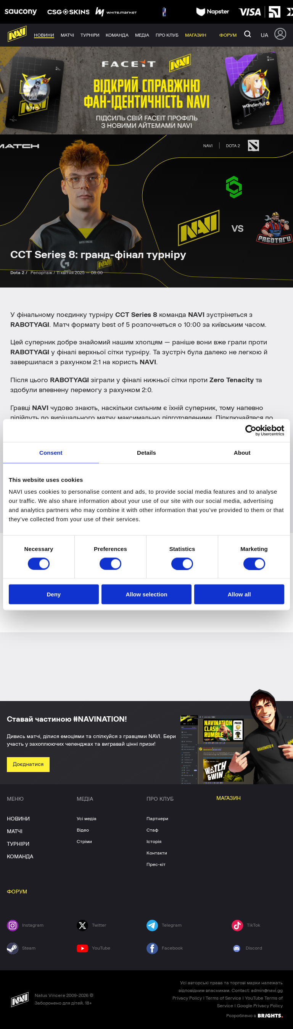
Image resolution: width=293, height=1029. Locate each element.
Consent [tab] (51, 452)
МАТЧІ (15, 831)
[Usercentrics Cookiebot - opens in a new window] (250, 430)
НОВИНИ (18, 819)
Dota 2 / (19, 272)
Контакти (156, 853)
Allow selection (146, 594)
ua (264, 35)
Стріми (84, 841)
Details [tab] (146, 452)
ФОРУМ (17, 892)
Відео (83, 830)
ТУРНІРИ (18, 844)
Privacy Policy (187, 998)
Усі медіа (87, 818)
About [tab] (242, 452)
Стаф (152, 830)
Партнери (157, 818)
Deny (54, 594)
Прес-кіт (156, 864)
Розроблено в (254, 1015)
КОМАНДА (20, 856)
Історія (153, 841)
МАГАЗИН (228, 798)
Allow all (239, 594)
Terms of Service (223, 998)
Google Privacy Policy (260, 1005)
